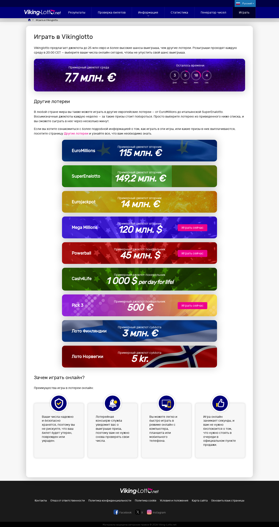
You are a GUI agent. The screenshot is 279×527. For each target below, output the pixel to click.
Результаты (76, 12)
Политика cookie (145, 500)
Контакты (41, 500)
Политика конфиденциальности (109, 500)
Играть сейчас (192, 227)
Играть (244, 12)
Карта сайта (200, 500)
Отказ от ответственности (67, 500)
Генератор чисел (213, 12)
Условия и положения (174, 500)
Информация (148, 12)
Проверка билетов (112, 12)
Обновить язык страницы (227, 500)
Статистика (179, 12)
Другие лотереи (76, 133)
